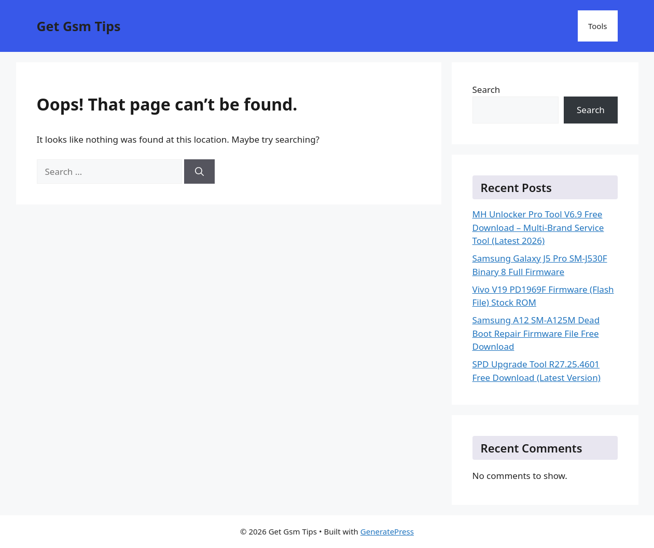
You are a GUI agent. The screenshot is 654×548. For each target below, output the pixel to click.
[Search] (199, 171)
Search (486, 89)
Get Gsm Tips (79, 26)
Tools (597, 26)
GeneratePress (387, 531)
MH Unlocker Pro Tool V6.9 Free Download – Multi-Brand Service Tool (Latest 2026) (538, 227)
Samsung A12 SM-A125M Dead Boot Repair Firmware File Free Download (536, 333)
